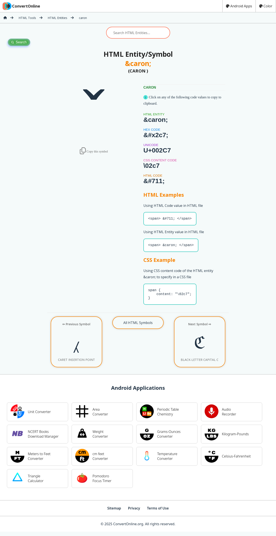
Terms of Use (158, 512)
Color (265, 6)
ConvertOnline (21, 6)
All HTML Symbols (138, 327)
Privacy (134, 512)
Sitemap (114, 512)
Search (19, 42)
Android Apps (239, 6)
